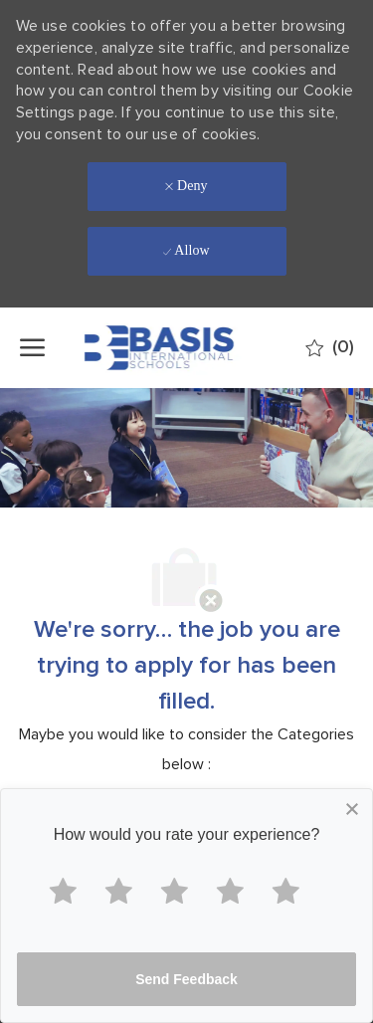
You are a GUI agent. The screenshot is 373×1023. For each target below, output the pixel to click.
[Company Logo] (185, 347)
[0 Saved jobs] (329, 347)
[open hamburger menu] (32, 347)
